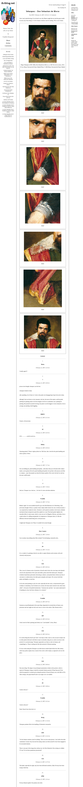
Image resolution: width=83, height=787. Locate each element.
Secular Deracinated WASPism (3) (8, 90)
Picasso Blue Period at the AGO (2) (8, 97)
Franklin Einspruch (8, 37)
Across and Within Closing (8, 58)
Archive (8, 43)
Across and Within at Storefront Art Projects (8, 63)
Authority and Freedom (8, 99)
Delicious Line (74, 28)
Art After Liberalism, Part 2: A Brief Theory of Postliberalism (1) (8, 115)
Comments (8, 46)
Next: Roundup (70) (62, 7)
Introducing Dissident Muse (8, 56)
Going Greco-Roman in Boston (8, 84)
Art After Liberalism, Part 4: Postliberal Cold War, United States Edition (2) (8, 106)
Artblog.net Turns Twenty (8, 54)
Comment (42, 356)
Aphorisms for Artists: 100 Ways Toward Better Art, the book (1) (8, 67)
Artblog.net (8, 3)
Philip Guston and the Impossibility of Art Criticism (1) (8, 75)
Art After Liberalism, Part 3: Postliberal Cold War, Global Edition (8, 111)
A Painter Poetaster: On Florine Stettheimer (8, 71)
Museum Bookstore (73, 17)
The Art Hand (75, 23)
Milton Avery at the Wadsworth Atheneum (8, 79)
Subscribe (73, 5)
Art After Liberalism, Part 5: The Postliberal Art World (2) (8, 102)
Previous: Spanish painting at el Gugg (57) (57, 4)
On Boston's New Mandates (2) (8, 94)
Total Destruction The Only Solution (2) (8, 87)
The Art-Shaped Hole (8, 60)
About (8, 40)
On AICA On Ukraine (8, 81)
